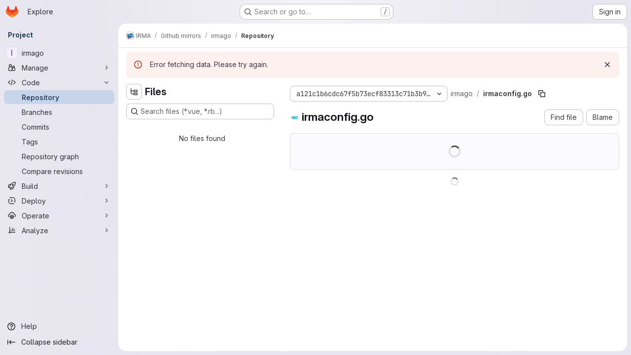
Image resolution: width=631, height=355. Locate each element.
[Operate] (59, 215)
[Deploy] (59, 201)
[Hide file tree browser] (134, 92)
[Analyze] (59, 230)
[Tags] (59, 141)
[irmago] (59, 53)
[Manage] (59, 67)
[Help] (59, 326)
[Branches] (59, 112)
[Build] (59, 186)
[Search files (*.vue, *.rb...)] (200, 111)
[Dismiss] (607, 65)
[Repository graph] (59, 156)
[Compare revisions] (59, 171)
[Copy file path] (542, 94)
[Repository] (59, 97)
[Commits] (59, 127)
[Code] (59, 82)
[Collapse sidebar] (59, 342)
